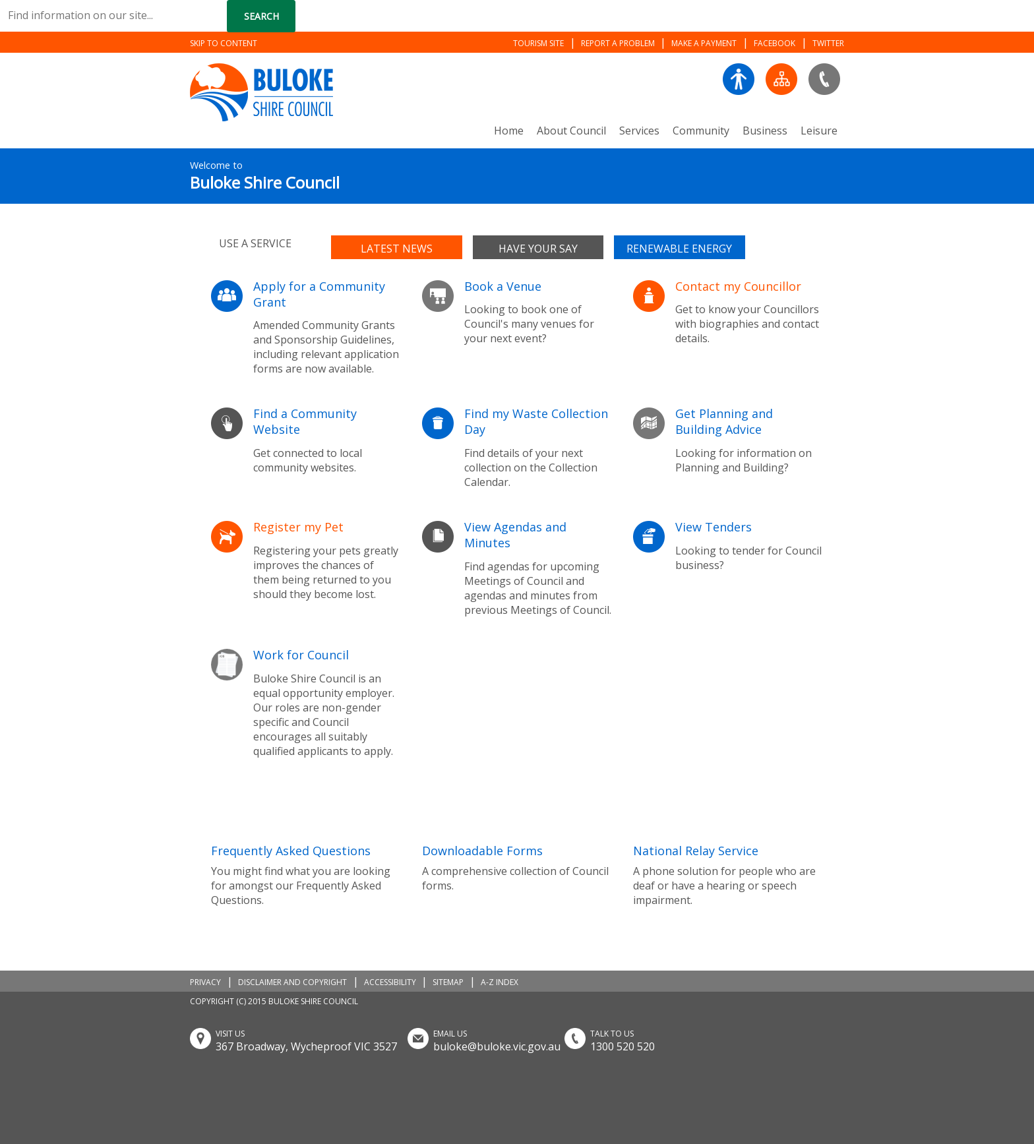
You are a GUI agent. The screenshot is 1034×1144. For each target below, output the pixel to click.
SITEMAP (448, 982)
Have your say (538, 248)
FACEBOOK (774, 43)
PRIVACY (205, 982)
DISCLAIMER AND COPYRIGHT (292, 982)
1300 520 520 (622, 1046)
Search (261, 16)
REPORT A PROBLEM (618, 43)
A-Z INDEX (499, 982)
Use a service (255, 243)
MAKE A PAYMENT (704, 43)
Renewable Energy (679, 248)
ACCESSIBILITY (390, 982)
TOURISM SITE (538, 43)
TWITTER (828, 43)
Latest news (397, 248)
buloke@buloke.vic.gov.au (497, 1046)
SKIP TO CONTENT (223, 43)
